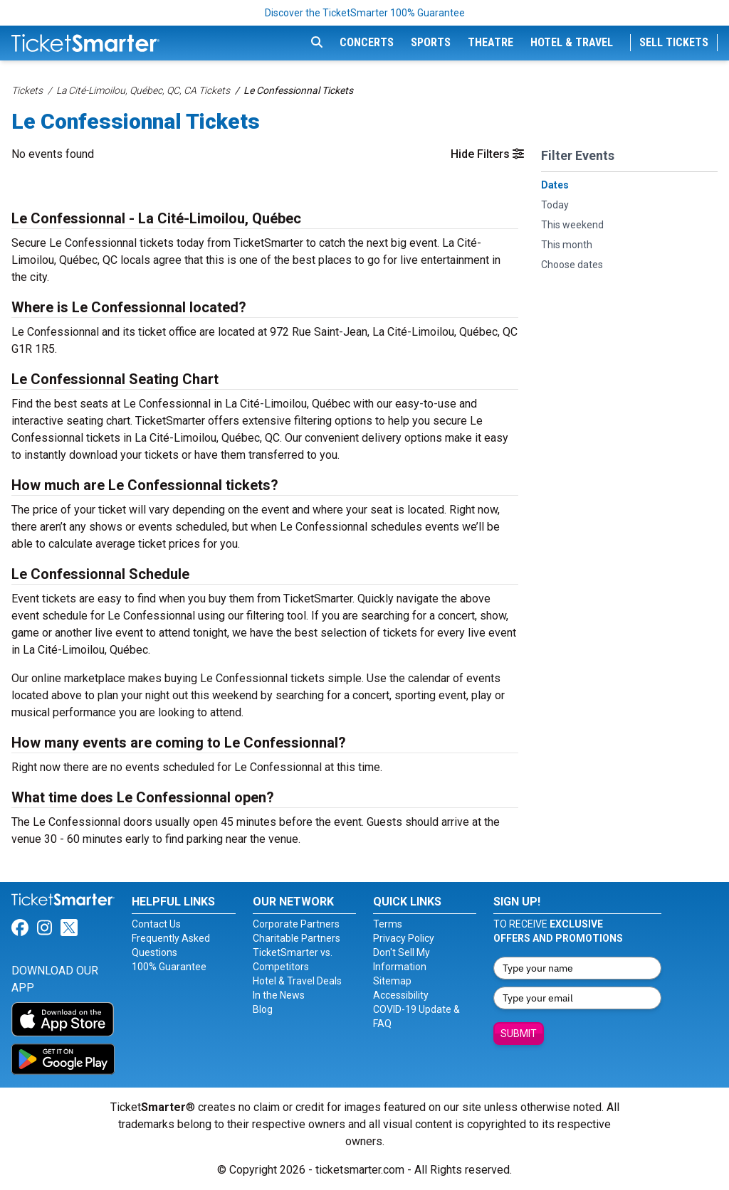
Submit (518, 1033)
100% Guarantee (169, 966)
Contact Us (156, 924)
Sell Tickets (673, 42)
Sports (431, 42)
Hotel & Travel (571, 42)
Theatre (490, 42)
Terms (387, 924)
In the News (279, 995)
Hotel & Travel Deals (297, 981)
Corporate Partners (296, 924)
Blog (263, 1009)
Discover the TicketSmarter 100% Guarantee (365, 12)
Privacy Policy (403, 938)
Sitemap (392, 981)
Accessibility (401, 995)
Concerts (367, 42)
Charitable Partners (296, 938)
